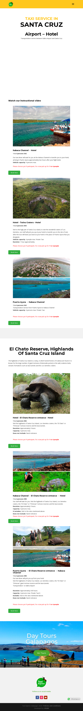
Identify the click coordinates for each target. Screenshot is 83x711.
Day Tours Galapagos (42, 638)
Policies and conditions (52, 706)
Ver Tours (41, 653)
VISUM (46, 708)
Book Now (14, 173)
